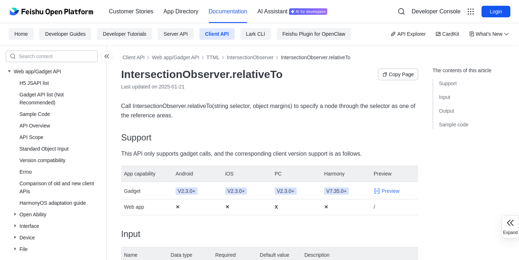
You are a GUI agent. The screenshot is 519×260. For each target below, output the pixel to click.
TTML (213, 57)
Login (496, 11)
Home (21, 34)
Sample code (454, 124)
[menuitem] (131, 11)
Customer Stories (131, 11)
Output (446, 111)
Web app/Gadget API (175, 57)
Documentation (228, 11)
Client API (217, 34)
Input (444, 97)
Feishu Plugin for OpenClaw (314, 34)
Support (448, 83)
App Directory (181, 11)
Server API (176, 34)
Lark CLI (255, 34)
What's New (489, 34)
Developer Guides (65, 34)
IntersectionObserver (250, 57)
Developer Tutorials (124, 34)
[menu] (218, 11)
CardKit (447, 34)
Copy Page (398, 74)
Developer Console (436, 11)
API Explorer (408, 34)
